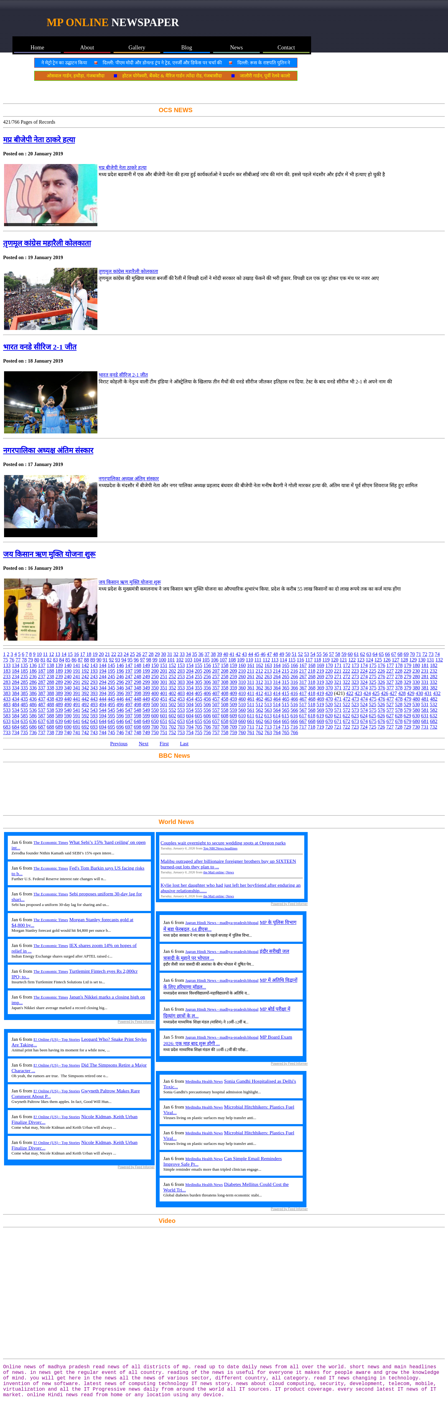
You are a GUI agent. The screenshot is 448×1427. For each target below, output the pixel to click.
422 (349, 693)
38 (213, 654)
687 (41, 727)
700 (155, 727)
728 (398, 727)
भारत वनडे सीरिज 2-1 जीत (40, 347)
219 (320, 671)
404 (190, 693)
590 (68, 715)
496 (120, 704)
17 (82, 654)
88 (86, 659)
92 (111, 659)
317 (302, 682)
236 (33, 676)
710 (242, 727)
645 (111, 721)
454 (190, 699)
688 (50, 727)
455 (198, 699)
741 (76, 732)
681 (425, 721)
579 (407, 710)
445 (111, 699)
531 (424, 704)
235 (24, 676)
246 (120, 676)
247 (129, 676)
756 (207, 732)
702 (172, 727)
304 (190, 682)
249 (146, 676)
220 (329, 671)
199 (146, 671)
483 (7, 704)
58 (337, 654)
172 (346, 665)
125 (378, 659)
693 (94, 727)
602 (172, 715)
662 (259, 721)
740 (68, 732)
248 (137, 676)
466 (294, 699)
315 (285, 682)
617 (302, 715)
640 (68, 721)
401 (163, 693)
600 (155, 715)
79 (30, 659)
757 (216, 732)
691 (76, 727)
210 (242, 671)
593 (94, 715)
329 (407, 682)
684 (15, 727)
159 (233, 665)
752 (172, 732)
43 (244, 654)
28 (150, 654)
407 (216, 693)
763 (268, 732)
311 (250, 682)
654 (190, 721)
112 (266, 659)
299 (146, 682)
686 (33, 727)
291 (76, 682)
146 (120, 665)
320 (329, 682)
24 (126, 654)
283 (7, 682)
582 (433, 710)
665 (285, 721)
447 (129, 699)
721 (337, 727)
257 (216, 676)
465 (285, 699)
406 (207, 693)
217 (302, 671)
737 (41, 732)
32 (175, 654)
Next (143, 743)
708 (224, 727)
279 (407, 676)
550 (155, 710)
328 (398, 682)
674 (364, 721)
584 (15, 715)
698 (137, 727)
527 (390, 704)
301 (163, 682)
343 (94, 687)
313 (268, 682)
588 (50, 715)
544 (102, 710)
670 (329, 721)
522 (346, 704)
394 (102, 693)
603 (181, 715)
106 (214, 659)
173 (355, 665)
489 (59, 704)
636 (33, 721)
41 (231, 654)
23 (119, 654)
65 (381, 654)
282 (433, 676)
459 (233, 699)
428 (402, 693)
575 (372, 710)
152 (172, 665)
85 (67, 659)
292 (85, 682)
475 (372, 699)
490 (68, 704)
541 (76, 710)
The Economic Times (51, 842)
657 (216, 721)
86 (74, 659)
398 (137, 693)
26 (138, 654)
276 (381, 676)
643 (94, 721)
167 (303, 665)
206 (207, 671)
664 (277, 721)
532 (433, 704)
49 (281, 654)
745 (111, 732)
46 (262, 654)
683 (7, 727)
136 (33, 665)
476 (381, 699)
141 (76, 665)
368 (311, 687)
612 (259, 715)
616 (294, 715)
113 (274, 659)
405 (198, 693)
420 (329, 693)
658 (224, 721)
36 (200, 654)
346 (120, 687)
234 (15, 676)
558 (224, 710)
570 (329, 710)
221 (337, 671)
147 (129, 665)
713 (268, 727)
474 (364, 699)
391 (76, 693)
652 (172, 721)
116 (300, 659)
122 (352, 659)
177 (390, 665)
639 (59, 721)
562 (259, 710)
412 (259, 693)
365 (285, 687)
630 (416, 715)
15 (70, 654)
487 (41, 704)
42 (238, 654)
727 (390, 727)
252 (172, 676)
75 (5, 659)
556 (207, 710)
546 (120, 710)
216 (294, 671)
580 (416, 710)
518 (311, 704)
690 (68, 727)
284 (15, 682)
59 (343, 654)
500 (155, 704)
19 (94, 654)
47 (269, 654)
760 (242, 732)
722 (346, 727)
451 (163, 699)
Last (184, 743)
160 (242, 665)
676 (381, 721)
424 (367, 693)
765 (285, 732)
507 (216, 704)
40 (225, 654)
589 (59, 715)
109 (241, 659)
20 (101, 654)
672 (346, 721)
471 (338, 699)
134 (15, 665)
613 (268, 715)
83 (55, 659)
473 (355, 699)
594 (102, 715)
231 (424, 671)
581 (425, 710)
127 (395, 659)
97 (142, 659)
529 (407, 704)
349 (146, 687)
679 (407, 721)
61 (356, 654)
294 (102, 682)
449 (146, 699)
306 (207, 682)
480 (416, 699)
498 (137, 704)
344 (102, 687)
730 (416, 727)
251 (163, 676)
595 (111, 715)
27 (144, 654)
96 (136, 659)
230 (416, 671)
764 (277, 732)
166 (294, 665)
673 (355, 721)
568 (311, 710)
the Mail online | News (218, 872)
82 (49, 659)
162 (259, 665)
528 (398, 704)
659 (233, 721)
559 (233, 710)
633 (7, 721)
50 (287, 654)
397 (129, 693)
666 (294, 721)
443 (94, 699)
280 (416, 676)
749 (146, 732)
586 (33, 715)
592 (85, 715)
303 (181, 682)
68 (399, 654)
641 (76, 721)
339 (59, 687)
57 (331, 654)
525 (372, 704)
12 (51, 654)
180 (416, 665)
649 (146, 721)
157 (216, 665)
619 (320, 715)
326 (381, 682)
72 (424, 654)
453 (181, 699)
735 (24, 732)
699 (146, 727)
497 (129, 704)
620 (329, 715)
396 (120, 693)
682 (433, 721)
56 (325, 654)
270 (329, 676)
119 (325, 659)
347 (129, 687)
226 (381, 671)
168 (311, 665)
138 (50, 665)
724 (363, 727)
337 (41, 687)
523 (355, 704)
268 (311, 676)
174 (364, 665)
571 (338, 710)
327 (390, 682)
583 (7, 715)
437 (41, 699)
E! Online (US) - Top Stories (57, 1039)
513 (268, 704)
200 (155, 671)
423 (358, 693)
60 (350, 654)
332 (433, 682)
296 (120, 682)
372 (346, 687)
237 (41, 676)
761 (250, 732)
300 (155, 682)
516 (294, 704)
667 (303, 721)
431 (428, 693)
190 (68, 671)
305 (198, 682)
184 (15, 671)
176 (381, 665)
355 (198, 687)
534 (15, 710)
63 (368, 654)
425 (376, 693)
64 (374, 654)
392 (85, 693)
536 (33, 710)
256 (207, 676)
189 (59, 671)
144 (102, 665)
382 (433, 687)
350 (155, 687)
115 (291, 659)
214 (276, 671)
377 (390, 687)
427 (393, 693)
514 (276, 704)
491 (76, 704)
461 (250, 699)
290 (68, 682)
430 (419, 693)
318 (311, 682)
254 (190, 676)
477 (390, 699)
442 (85, 699)
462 (259, 699)
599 (146, 715)
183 (7, 671)
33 (182, 654)
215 (285, 671)
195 (111, 671)
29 (157, 654)
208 (224, 671)
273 (355, 676)
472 (346, 699)
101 (171, 659)
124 (369, 659)
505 (198, 704)
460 (242, 699)
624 (363, 715)
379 (407, 687)
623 (355, 715)
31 (169, 654)
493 (94, 704)
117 (308, 659)
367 (303, 687)
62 (362, 654)
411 (250, 693)
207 (216, 671)
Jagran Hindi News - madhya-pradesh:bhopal (222, 922)
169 (320, 665)
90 (98, 659)
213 (268, 671)
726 (381, 727)
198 (137, 671)
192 (85, 671)
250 (155, 676)
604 (190, 715)
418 (311, 693)
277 (390, 676)
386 (33, 693)
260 (242, 676)
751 (163, 732)
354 (190, 687)
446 (120, 699)
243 (94, 676)
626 (381, 715)
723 (355, 727)
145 (111, 665)
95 (130, 659)
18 (88, 654)
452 (172, 699)
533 (7, 710)
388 (50, 693)
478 (399, 699)
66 (387, 654)
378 (399, 687)
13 (57, 654)
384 (15, 693)
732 (433, 727)
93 (117, 659)
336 (33, 687)
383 (7, 693)
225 (372, 671)
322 (346, 682)
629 (407, 715)
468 (311, 699)
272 (346, 676)
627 (390, 715)
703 (181, 727)
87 (80, 659)
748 (137, 732)
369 (320, 687)
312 (259, 682)
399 (146, 693)
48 (275, 654)
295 (111, 682)
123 (360, 659)
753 (181, 732)
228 (398, 671)
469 (320, 699)
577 (390, 710)
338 (50, 687)
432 (437, 693)
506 (207, 704)
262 (259, 676)
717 (302, 727)
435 (24, 699)
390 (68, 693)
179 (407, 665)
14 (63, 654)
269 (320, 676)
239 (59, 676)
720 (329, 727)
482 (433, 699)
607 (216, 715)
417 (302, 693)
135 (24, 665)
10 (39, 654)
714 (276, 727)
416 (294, 693)
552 (172, 710)
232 (433, 671)
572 (346, 710)
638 (50, 721)
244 (102, 676)
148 (137, 665)
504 (190, 704)
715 (285, 727)
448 (137, 699)
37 (206, 654)
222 (346, 671)
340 (68, 687)
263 (268, 676)
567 (303, 710)
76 (11, 659)
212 (259, 671)
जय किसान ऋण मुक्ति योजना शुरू (49, 554)
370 (329, 687)
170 (329, 665)
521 (337, 704)
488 (50, 704)
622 (346, 715)
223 (355, 671)
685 (24, 727)
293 (94, 682)
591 (76, 715)
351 (163, 687)
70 (412, 654)
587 (41, 715)
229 (407, 671)
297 (129, 682)
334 (15, 687)
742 (85, 732)
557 (216, 710)
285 (24, 682)
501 (163, 704)
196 (120, 671)
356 (207, 687)
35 (194, 654)
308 (224, 682)
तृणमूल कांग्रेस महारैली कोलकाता (47, 243)
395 (111, 693)
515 (285, 704)
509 (233, 704)
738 (50, 732)
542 (85, 710)
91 (105, 659)
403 (181, 693)
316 (294, 682)
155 (198, 665)
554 (190, 710)
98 (148, 659)
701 (163, 727)
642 (85, 721)
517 (302, 704)
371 (338, 687)
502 (172, 704)
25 (132, 654)
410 (242, 693)
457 (216, 699)
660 (242, 721)
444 (102, 699)
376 (381, 687)
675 (372, 721)
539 (59, 710)
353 (181, 687)
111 (257, 659)
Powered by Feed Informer (136, 1021)
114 (283, 659)
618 (311, 715)
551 (163, 710)
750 (155, 732)
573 (355, 710)
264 (277, 676)
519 (320, 704)
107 (223, 659)
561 (250, 710)
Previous (119, 743)
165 (285, 665)
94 (123, 659)
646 (120, 721)
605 (198, 715)
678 (399, 721)
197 (129, 671)
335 (24, 687)
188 (50, 671)
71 (418, 654)
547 (129, 710)
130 (421, 659)
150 (155, 665)
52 (300, 654)
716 (294, 727)
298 (137, 682)
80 (36, 659)
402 (172, 693)
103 (188, 659)
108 (232, 659)
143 (94, 665)
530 (416, 704)
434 (15, 699)
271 (338, 676)
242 (85, 676)
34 (188, 654)
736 (33, 732)
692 (85, 727)
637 (41, 721)
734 (15, 732)
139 (59, 665)
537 (41, 710)
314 (276, 682)
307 (216, 682)
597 (129, 715)
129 (413, 659)
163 (268, 665)
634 (15, 721)
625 (372, 715)
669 (320, 721)
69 (406, 654)
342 (85, 687)
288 (50, 682)
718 (311, 727)
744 (102, 732)
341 (76, 687)
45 (256, 654)
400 (155, 693)
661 (250, 721)
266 (294, 676)
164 (277, 665)
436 (33, 699)
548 (137, 710)
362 (259, 687)
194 (102, 671)
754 (190, 732)
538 (50, 710)
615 (285, 715)
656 (207, 721)
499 (146, 704)
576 (381, 710)
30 (163, 654)
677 (390, 721)
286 (33, 682)
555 (198, 710)
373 (355, 687)
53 (306, 654)
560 (242, 710)
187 (41, 671)
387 (41, 693)
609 (233, 715)
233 (7, 676)
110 (249, 659)
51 (294, 654)
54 (312, 654)
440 (68, 699)
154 (190, 665)
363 (268, 687)
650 (155, 721)
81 (42, 659)
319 (320, 682)
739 (59, 732)
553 (181, 710)
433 (7, 699)
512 (259, 704)
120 (334, 659)
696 (120, 727)
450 (155, 699)
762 (259, 732)
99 (154, 659)
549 (146, 710)
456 (207, 699)
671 (338, 721)
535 (24, 710)
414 (276, 693)
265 (285, 676)
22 (113, 654)
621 (337, 715)
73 (430, 654)
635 (24, 721)
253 (181, 676)
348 (137, 687)
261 (250, 676)
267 (303, 676)
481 (425, 699)
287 (41, 682)
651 (163, 721)
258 (224, 676)
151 (163, 665)
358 (224, 687)
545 (111, 710)
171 (338, 665)
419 (320, 693)
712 (259, 727)
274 (364, 676)
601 (163, 715)
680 (416, 721)
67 (393, 654)
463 (268, 699)
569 (320, 710)
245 (111, 676)
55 (318, 654)
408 (224, 693)
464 (277, 699)
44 (250, 654)
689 (59, 727)
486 (33, 704)
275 (372, 676)
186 (33, 671)
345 (111, 687)
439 (59, 699)
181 (425, 665)
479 (407, 699)
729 (407, 727)
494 (102, 704)
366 (294, 687)
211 (250, 671)
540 (68, 710)
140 (68, 665)
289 (59, 682)
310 (242, 682)
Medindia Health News (204, 1081)
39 (219, 654)
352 (172, 687)
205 (198, 671)
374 (364, 687)
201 (163, 671)
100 (162, 659)
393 (94, 693)
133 (7, 665)
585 (24, 715)
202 (172, 671)
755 (198, 732)
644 (102, 721)
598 (137, 715)
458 (224, 699)
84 (61, 659)
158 (224, 665)
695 (111, 727)
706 (207, 727)
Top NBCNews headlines (220, 848)
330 (416, 682)
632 (433, 715)
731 (424, 727)
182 (433, 665)
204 (190, 671)
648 (137, 721)
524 (363, 704)
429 (410, 693)
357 (216, 687)
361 (250, 687)
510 (242, 704)
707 (216, 727)
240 (68, 676)
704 (190, 727)
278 (399, 676)
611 (250, 715)
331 (424, 682)
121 (343, 659)
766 (294, 732)
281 (425, 676)
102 (180, 659)
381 (425, 687)
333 (7, 687)
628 (398, 715)
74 (437, 654)
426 (384, 693)
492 (85, 704)
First (164, 743)
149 (146, 665)
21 (107, 654)
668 (311, 721)
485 (24, 704)
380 (416, 687)
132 (439, 659)
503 (181, 704)
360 (242, 687)
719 (320, 727)
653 (181, 721)
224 (363, 671)
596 (120, 715)
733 (7, 732)
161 (250, 665)
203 (181, 671)
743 (94, 732)
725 (372, 727)
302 (172, 682)
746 (120, 732)
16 (76, 654)
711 (250, 727)
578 (399, 710)
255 (198, 676)
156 (207, 665)
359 (233, 687)
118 (317, 659)
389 (59, 693)
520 (329, 704)
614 (276, 715)
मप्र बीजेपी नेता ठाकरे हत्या (39, 140)
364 (277, 687)
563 (268, 710)
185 (24, 671)
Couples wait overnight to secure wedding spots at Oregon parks (223, 842)
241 (76, 676)
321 (337, 682)
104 (197, 659)
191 (76, 671)
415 (285, 693)
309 (233, 682)
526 (381, 704)
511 (250, 704)
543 (94, 710)
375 (372, 687)
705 (198, 727)
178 (399, 665)
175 (372, 665)
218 (311, 671)
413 (268, 693)
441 (76, 699)
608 (224, 715)
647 (129, 721)
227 (390, 671)
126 (386, 659)
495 (111, 704)
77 (18, 659)
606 (207, 715)
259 (233, 676)
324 (363, 682)
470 (329, 699)
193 (94, 671)
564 (277, 710)
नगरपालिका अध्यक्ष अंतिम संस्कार (48, 450)
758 (224, 732)
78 (24, 659)
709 (233, 727)
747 (129, 732)
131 (430, 659)
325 (372, 682)
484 (15, 704)
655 (198, 721)
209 (233, 671)
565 (285, 710)
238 (50, 676)
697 (129, 727)
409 (233, 693)
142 (85, 665)
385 (24, 693)
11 (45, 654)
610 (242, 715)
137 (41, 665)
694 (102, 727)
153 (181, 665)
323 (355, 682)
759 (233, 732)
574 (364, 710)
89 (92, 659)
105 (206, 659)
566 (294, 710)
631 (424, 715)
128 (404, 659)
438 (50, 699)
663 (268, 721)
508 (224, 704)
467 (303, 699)
